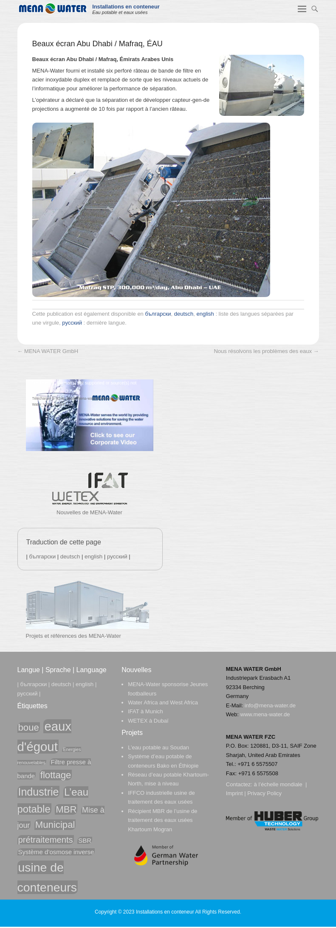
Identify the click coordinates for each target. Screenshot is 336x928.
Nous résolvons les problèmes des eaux (266, 351)
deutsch (184, 314)
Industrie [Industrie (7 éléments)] (38, 792)
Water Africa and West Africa (163, 702)
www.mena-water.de (265, 714)
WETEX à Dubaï (148, 721)
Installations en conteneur (126, 6)
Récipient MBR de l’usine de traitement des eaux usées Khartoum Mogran (162, 820)
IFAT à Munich (145, 711)
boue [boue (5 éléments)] (28, 727)
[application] (89, 415)
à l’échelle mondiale (278, 784)
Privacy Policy (264, 793)
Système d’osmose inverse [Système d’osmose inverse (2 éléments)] (56, 851)
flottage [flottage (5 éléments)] (55, 775)
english (205, 314)
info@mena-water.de (270, 705)
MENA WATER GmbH (48, 351)
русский (72, 323)
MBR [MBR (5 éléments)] (66, 809)
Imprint (234, 793)
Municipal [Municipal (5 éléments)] (55, 824)
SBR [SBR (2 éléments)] (84, 840)
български (158, 314)
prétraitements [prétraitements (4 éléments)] (45, 839)
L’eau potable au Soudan (158, 747)
